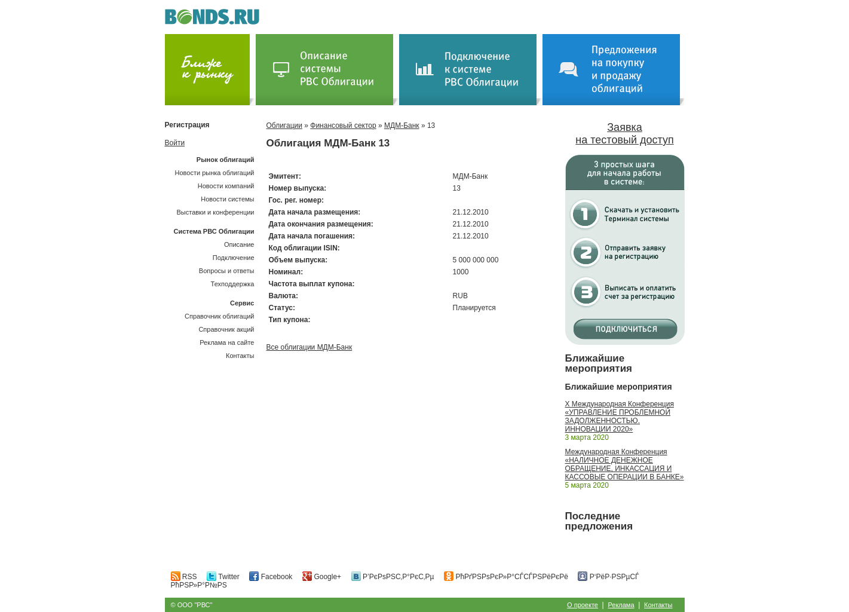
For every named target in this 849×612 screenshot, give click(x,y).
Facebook (270, 577)
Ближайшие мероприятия (599, 363)
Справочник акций (226, 329)
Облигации (284, 125)
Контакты (240, 355)
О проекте (582, 604)
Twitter (223, 577)
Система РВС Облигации (213, 231)
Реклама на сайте (227, 342)
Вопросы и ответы (227, 270)
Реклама (621, 604)
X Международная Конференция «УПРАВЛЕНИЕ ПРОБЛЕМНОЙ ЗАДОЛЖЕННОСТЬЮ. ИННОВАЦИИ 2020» (619, 416)
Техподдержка (233, 283)
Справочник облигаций (220, 316)
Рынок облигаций (226, 159)
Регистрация (187, 125)
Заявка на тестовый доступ (624, 133)
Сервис (242, 303)
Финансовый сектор (343, 125)
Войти (175, 143)
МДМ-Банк (401, 125)
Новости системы (227, 199)
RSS (184, 577)
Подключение (234, 257)
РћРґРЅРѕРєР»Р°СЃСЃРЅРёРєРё (506, 577)
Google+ (321, 577)
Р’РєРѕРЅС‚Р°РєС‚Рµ (392, 577)
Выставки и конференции (215, 212)
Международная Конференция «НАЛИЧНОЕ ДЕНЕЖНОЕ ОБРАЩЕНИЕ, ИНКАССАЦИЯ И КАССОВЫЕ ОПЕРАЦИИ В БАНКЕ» (624, 464)
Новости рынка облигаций (215, 172)
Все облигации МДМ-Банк (309, 347)
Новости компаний (226, 185)
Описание (239, 244)
